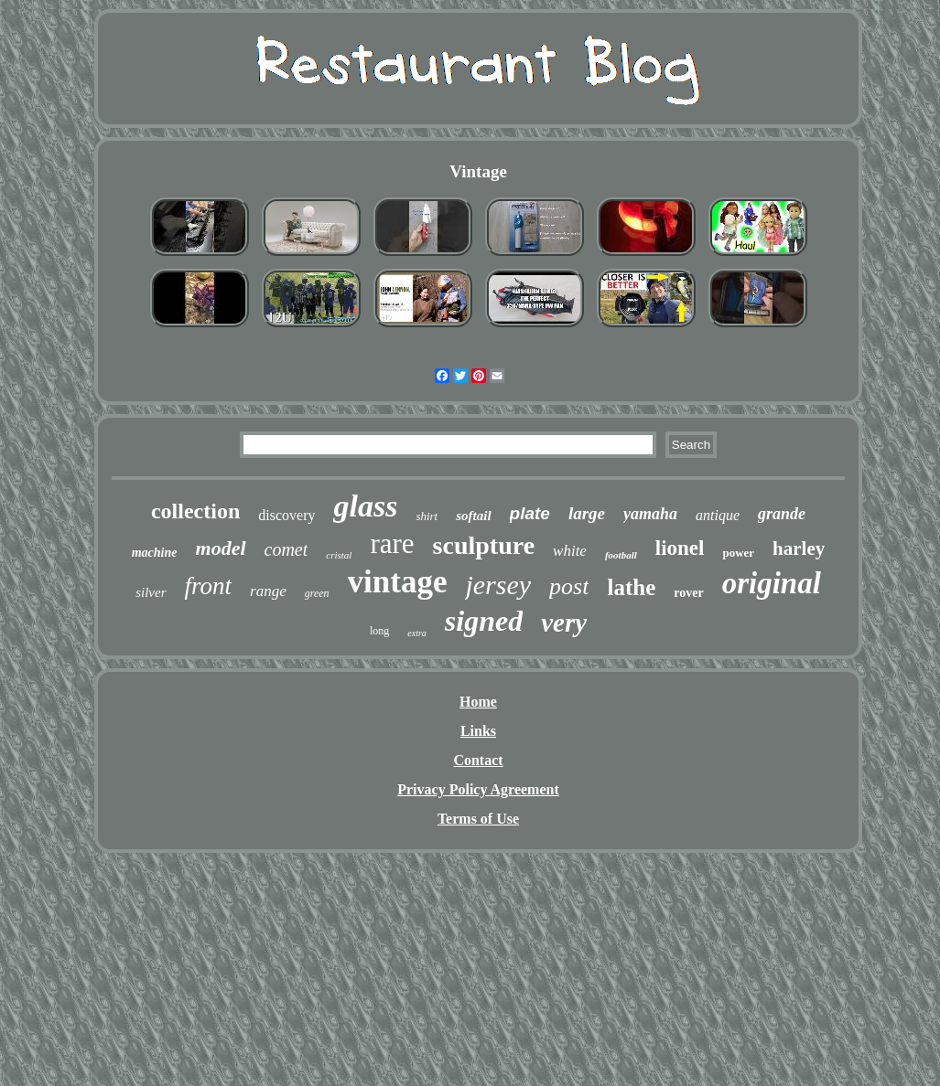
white (570, 550)
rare (392, 543)
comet (286, 549)
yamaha (650, 514)
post (569, 586)
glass (365, 506)
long (379, 630)
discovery (286, 515)
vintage (398, 582)
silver (150, 592)
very (564, 622)
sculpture (484, 545)
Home (478, 701)
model (221, 548)
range (268, 591)
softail (473, 515)
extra (417, 633)
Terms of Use (478, 818)
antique (718, 515)
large (586, 513)
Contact (477, 760)
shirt (427, 516)
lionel (680, 548)
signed (484, 620)
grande (781, 514)
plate (530, 513)
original (771, 583)
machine (155, 552)
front (208, 586)
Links (478, 731)
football (621, 554)
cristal (338, 554)
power (738, 552)
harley (799, 548)
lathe (631, 587)
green (317, 593)
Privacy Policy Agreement (478, 789)
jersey (498, 585)
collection (195, 511)
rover (688, 593)
